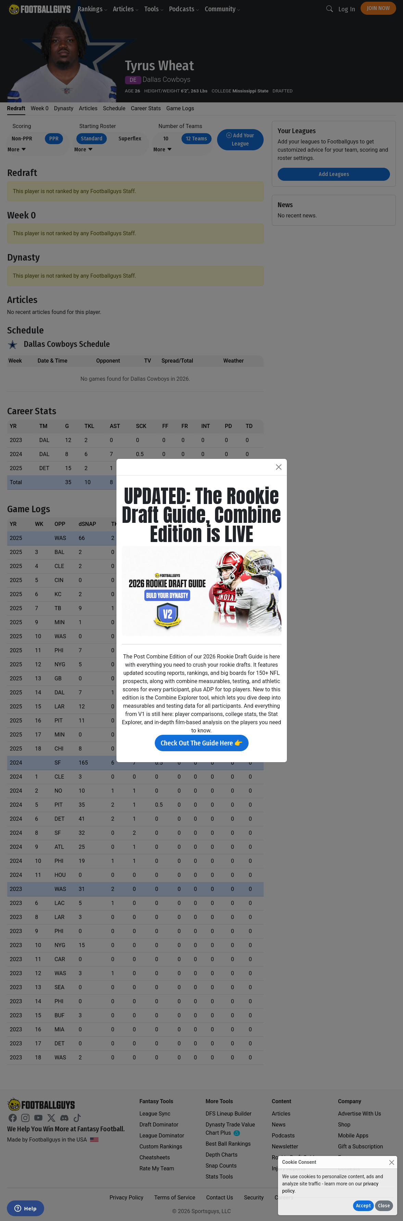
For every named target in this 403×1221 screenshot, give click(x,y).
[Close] (391, 1162)
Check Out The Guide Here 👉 (202, 743)
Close (384, 1206)
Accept (363, 1206)
